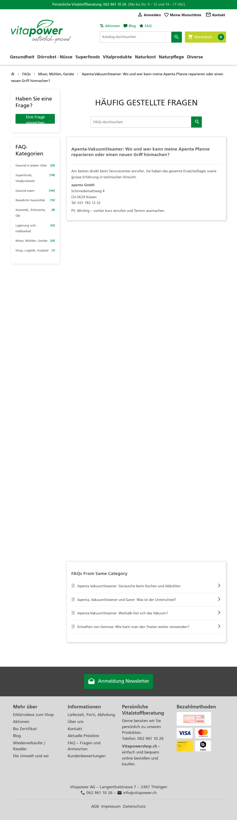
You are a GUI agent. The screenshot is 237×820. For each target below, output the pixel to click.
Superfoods (87, 57)
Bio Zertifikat (25, 728)
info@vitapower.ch (137, 792)
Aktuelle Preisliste (83, 735)
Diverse (195, 57)
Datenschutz (134, 806)
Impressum (111, 806)
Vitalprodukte (117, 57)
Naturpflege (171, 57)
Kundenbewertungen (87, 756)
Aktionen (112, 26)
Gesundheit (22, 57)
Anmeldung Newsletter (118, 681)
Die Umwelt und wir (31, 756)
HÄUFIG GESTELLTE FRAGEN (146, 102)
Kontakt (215, 15)
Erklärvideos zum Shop (33, 714)
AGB (95, 806)
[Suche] (141, 37)
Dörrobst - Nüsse (54, 57)
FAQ (148, 26)
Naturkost (145, 57)
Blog (132, 26)
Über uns (76, 721)
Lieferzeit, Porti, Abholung (91, 714)
